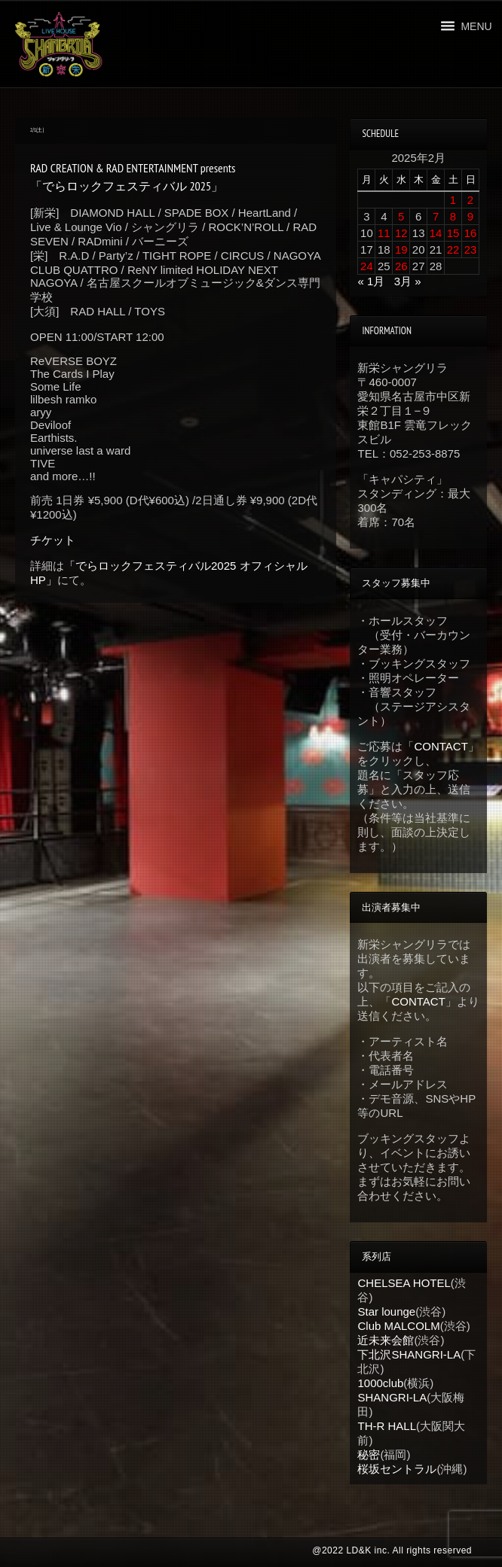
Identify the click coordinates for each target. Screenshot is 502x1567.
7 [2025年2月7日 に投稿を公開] (436, 216)
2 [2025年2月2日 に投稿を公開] (470, 199)
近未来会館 (385, 1340)
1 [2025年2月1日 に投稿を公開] (453, 199)
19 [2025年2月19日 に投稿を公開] (401, 249)
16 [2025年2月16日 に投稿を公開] (470, 233)
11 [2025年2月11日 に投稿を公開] (384, 233)
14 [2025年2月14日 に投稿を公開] (436, 233)
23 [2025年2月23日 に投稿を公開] (470, 249)
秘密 (368, 1454)
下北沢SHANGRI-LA (409, 1354)
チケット (52, 540)
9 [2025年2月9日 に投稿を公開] (470, 216)
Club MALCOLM (398, 1325)
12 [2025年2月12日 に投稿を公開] (401, 233)
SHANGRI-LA (392, 1397)
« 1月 (370, 281)
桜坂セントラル (396, 1468)
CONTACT (440, 746)
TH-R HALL (386, 1425)
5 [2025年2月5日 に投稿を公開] (401, 216)
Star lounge (386, 1311)
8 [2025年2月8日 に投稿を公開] (453, 216)
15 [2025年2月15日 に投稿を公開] (453, 233)
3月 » (407, 281)
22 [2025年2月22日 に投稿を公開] (453, 249)
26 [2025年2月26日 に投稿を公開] (401, 266)
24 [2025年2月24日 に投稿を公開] (366, 266)
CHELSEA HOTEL (403, 1282)
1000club (380, 1383)
